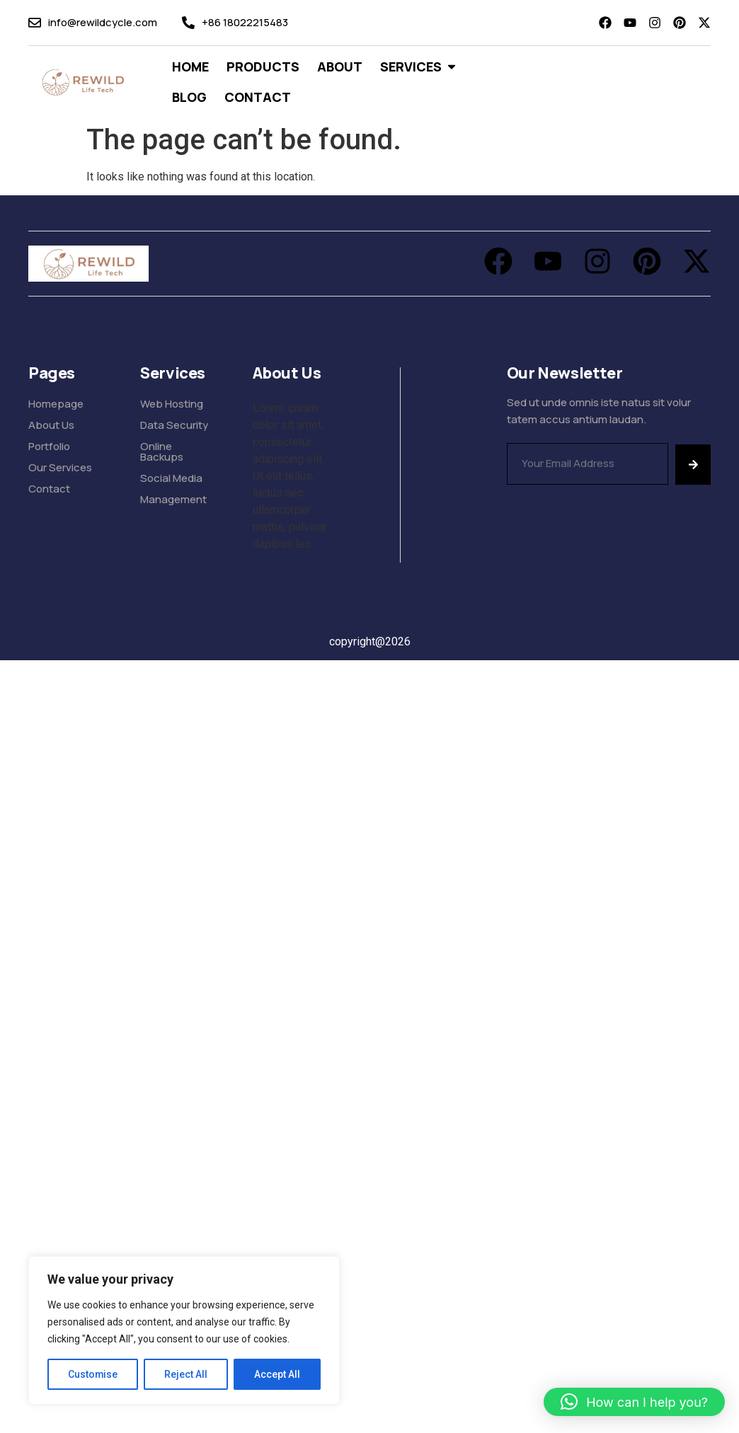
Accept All (277, 1374)
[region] (184, 1330)
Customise (93, 1374)
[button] (634, 1402)
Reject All (186, 1374)
